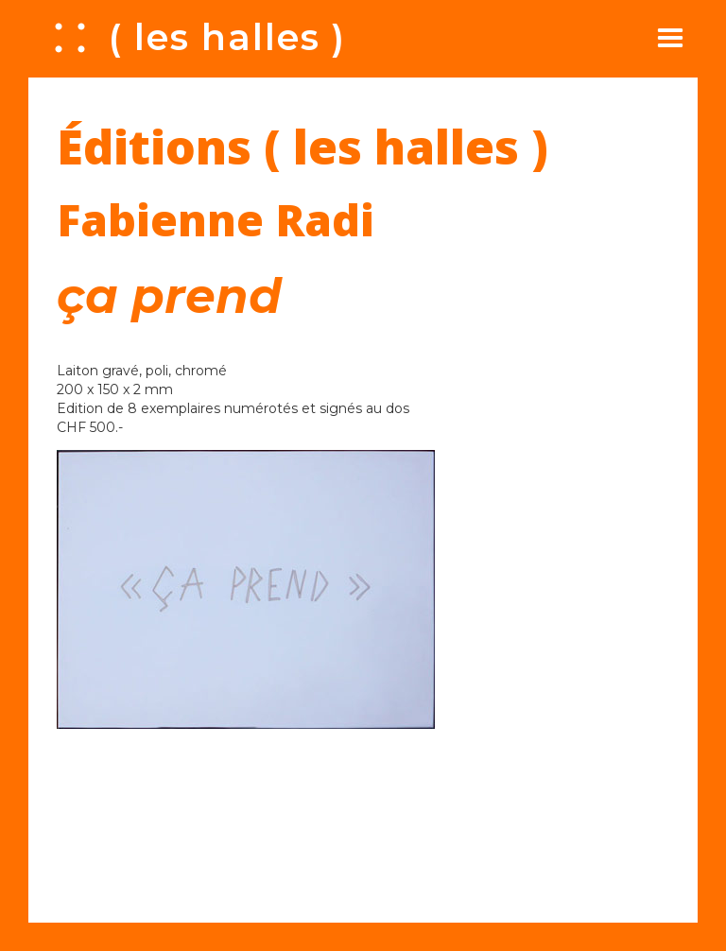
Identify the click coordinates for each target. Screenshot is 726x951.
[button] (670, 38)
